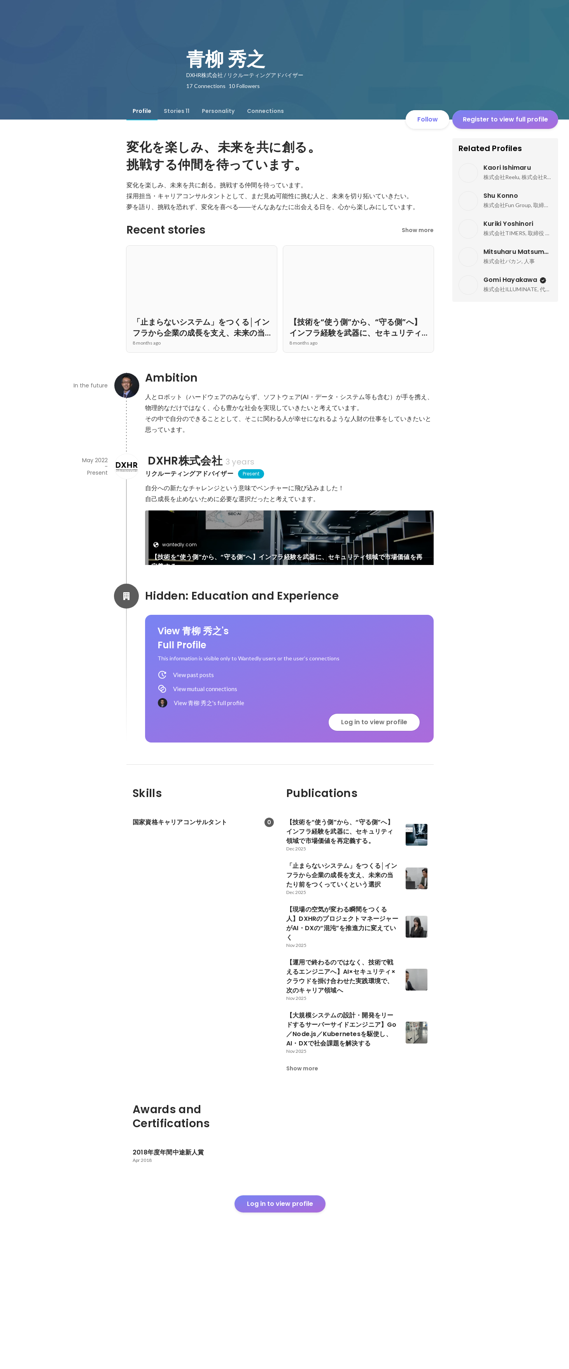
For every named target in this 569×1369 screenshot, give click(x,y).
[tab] (142, 111)
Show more (418, 230)
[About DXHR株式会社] (126, 466)
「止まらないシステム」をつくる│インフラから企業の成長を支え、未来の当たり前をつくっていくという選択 (214, 642)
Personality (218, 111)
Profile (142, 111)
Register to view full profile (505, 119)
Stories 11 (176, 111)
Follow (427, 119)
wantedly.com (177, 544)
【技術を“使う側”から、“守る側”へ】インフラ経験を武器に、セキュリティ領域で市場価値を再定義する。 (286, 562)
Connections (265, 111)
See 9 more (363, 628)
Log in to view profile (374, 829)
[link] (289, 547)
